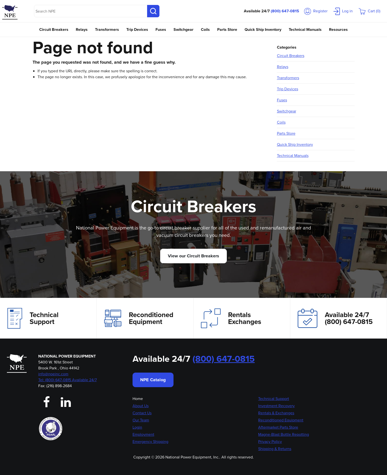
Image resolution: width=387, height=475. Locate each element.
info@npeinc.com (53, 374)
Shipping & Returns (274, 449)
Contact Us (142, 413)
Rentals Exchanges (231, 318)
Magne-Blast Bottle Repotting (283, 434)
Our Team (141, 420)
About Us (141, 406)
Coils (205, 29)
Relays (82, 29)
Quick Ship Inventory (263, 29)
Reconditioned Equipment (138, 318)
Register (316, 11)
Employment (143, 434)
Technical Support (32, 318)
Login (137, 427)
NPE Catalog (153, 380)
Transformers (107, 29)
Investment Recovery (276, 406)
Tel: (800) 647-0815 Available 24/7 (67, 380)
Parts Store (227, 29)
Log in (343, 11)
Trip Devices (137, 29)
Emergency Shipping (150, 441)
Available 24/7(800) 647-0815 (335, 318)
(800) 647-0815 (285, 11)
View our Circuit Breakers (193, 256)
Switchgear (184, 29)
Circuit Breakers (53, 29)
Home (138, 398)
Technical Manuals (305, 29)
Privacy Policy (270, 441)
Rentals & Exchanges (276, 413)
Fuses (160, 29)
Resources (338, 29)
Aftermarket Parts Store (278, 427)
